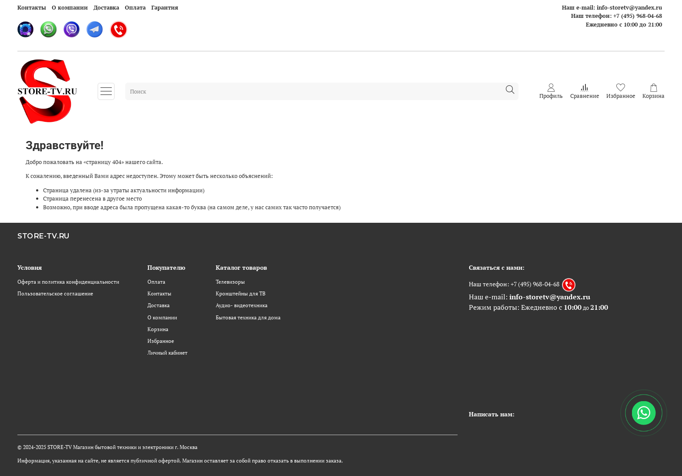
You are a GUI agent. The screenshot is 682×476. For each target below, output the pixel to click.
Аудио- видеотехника (241, 305)
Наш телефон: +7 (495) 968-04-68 (514, 283)
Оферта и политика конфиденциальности (68, 281)
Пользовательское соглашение (55, 293)
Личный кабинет (167, 352)
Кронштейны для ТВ (240, 293)
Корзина (157, 329)
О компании (70, 7)
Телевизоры (230, 281)
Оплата (135, 7)
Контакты (31, 7)
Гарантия (164, 7)
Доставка (106, 7)
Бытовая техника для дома (248, 317)
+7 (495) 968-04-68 (637, 16)
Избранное (160, 341)
